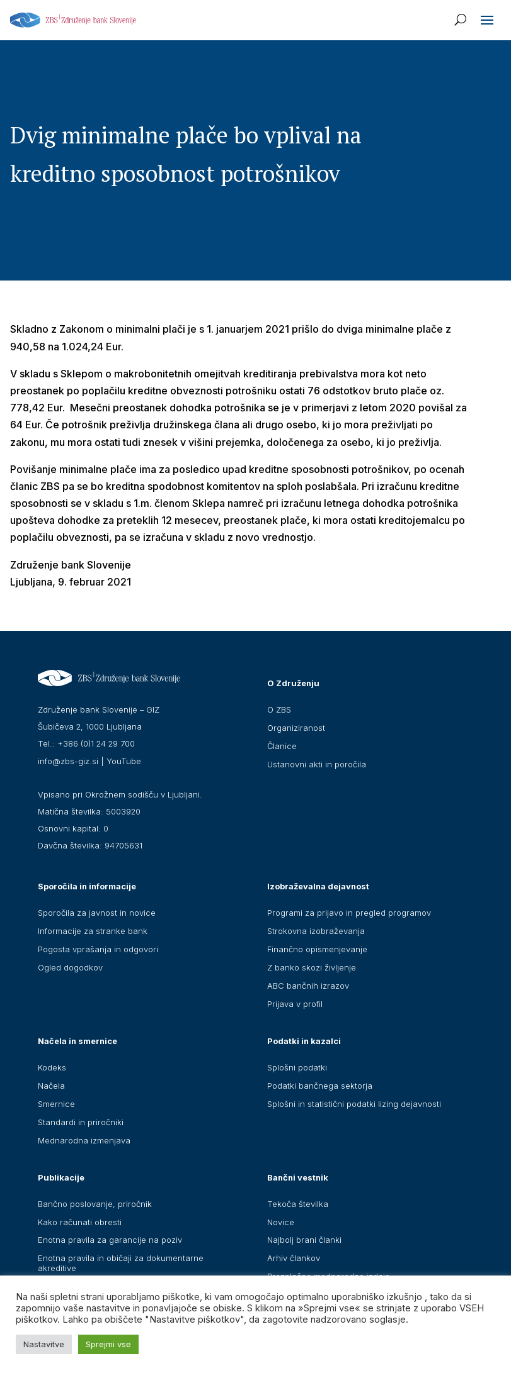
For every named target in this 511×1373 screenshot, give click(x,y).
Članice (282, 746)
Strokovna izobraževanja (316, 931)
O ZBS (279, 709)
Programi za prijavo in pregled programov (349, 913)
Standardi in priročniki (80, 1122)
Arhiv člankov (293, 1258)
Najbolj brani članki (304, 1240)
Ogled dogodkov (70, 967)
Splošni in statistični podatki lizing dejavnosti (354, 1104)
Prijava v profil (295, 1004)
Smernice (56, 1104)
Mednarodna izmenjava (84, 1140)
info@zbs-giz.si (68, 761)
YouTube (123, 761)
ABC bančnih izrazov (308, 986)
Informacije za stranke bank (92, 931)
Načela (51, 1086)
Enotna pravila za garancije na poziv (110, 1240)
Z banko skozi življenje (311, 967)
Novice (280, 1222)
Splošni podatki (297, 1067)
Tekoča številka (297, 1204)
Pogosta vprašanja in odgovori (98, 949)
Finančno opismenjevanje (317, 949)
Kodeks (52, 1067)
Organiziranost (296, 728)
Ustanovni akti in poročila (316, 764)
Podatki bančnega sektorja (319, 1086)
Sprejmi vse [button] (108, 1344)
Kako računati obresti (80, 1222)
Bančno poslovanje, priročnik (95, 1204)
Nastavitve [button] (43, 1344)
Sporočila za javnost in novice (97, 913)
